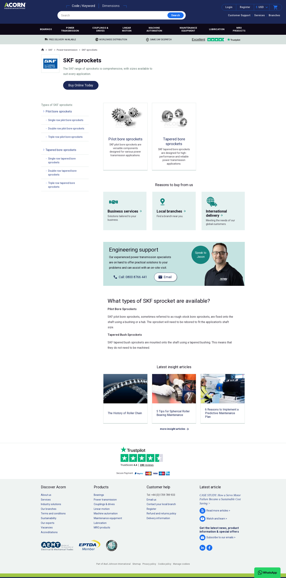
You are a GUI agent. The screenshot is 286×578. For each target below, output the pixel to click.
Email (168, 277)
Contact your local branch (161, 504)
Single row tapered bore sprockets (62, 160)
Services (259, 15)
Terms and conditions (53, 513)
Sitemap (136, 564)
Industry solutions (51, 504)
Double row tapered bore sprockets (62, 172)
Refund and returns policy (161, 513)
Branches (274, 15)
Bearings (46, 29)
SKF (50, 49)
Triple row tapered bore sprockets (61, 185)
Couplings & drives (100, 29)
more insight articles (172, 428)
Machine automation (154, 29)
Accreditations (49, 532)
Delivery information (158, 518)
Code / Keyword (83, 6)
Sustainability (48, 518)
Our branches (48, 508)
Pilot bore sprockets (59, 111)
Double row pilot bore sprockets (66, 128)
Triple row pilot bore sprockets (65, 136)
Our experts (47, 522)
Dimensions (111, 6)
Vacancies (47, 527)
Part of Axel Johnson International (113, 564)
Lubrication (217, 29)
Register (245, 7)
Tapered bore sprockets (61, 150)
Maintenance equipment (188, 29)
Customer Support (239, 15)
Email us (151, 499)
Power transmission (70, 29)
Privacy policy (149, 564)
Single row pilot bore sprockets (65, 120)
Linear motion (127, 29)
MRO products (239, 29)
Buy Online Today (80, 85)
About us (46, 494)
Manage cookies (181, 564)
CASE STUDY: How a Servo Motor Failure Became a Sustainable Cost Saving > (220, 499)
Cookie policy (164, 564)
